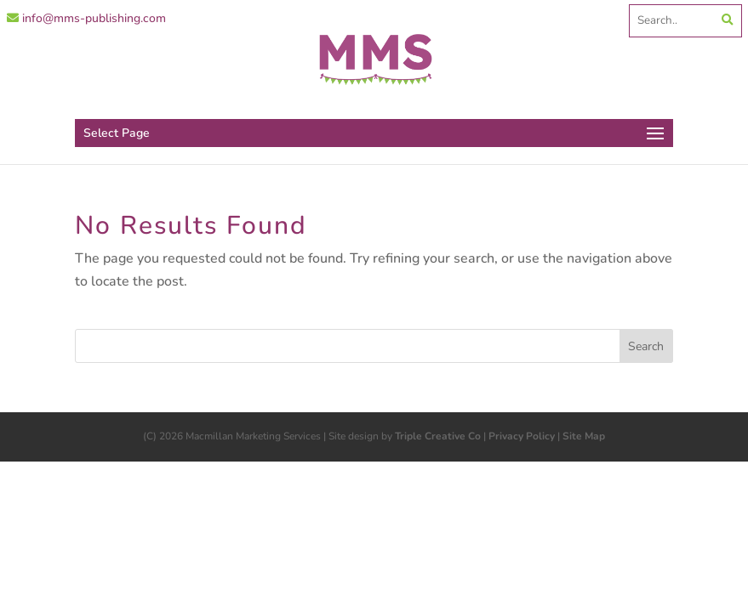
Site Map (583, 436)
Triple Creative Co (438, 436)
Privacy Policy (521, 436)
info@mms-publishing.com (86, 18)
